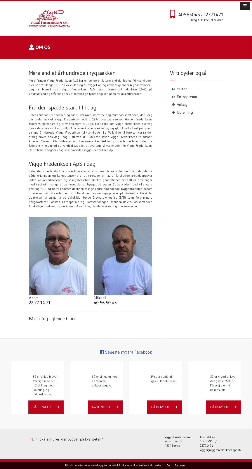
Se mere (180, 465)
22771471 (213, 15)
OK (168, 465)
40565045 (189, 15)
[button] (245, 6)
